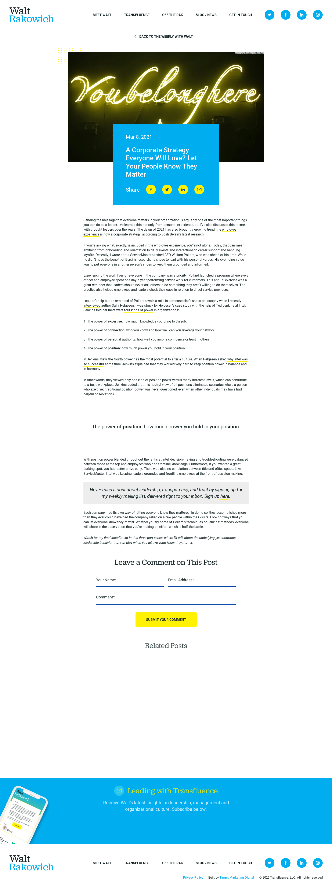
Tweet (167, 190)
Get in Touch (240, 14)
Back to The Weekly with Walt (166, 36)
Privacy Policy (193, 877)
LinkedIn (302, 15)
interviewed (91, 306)
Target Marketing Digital (237, 877)
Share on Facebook (151, 190)
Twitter (269, 15)
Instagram (318, 15)
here (224, 497)
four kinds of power (138, 310)
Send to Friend (199, 190)
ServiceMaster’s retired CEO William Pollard (162, 255)
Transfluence (136, 14)
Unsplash (259, 53)
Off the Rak (172, 14)
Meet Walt (102, 14)
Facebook (285, 15)
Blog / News (206, 14)
